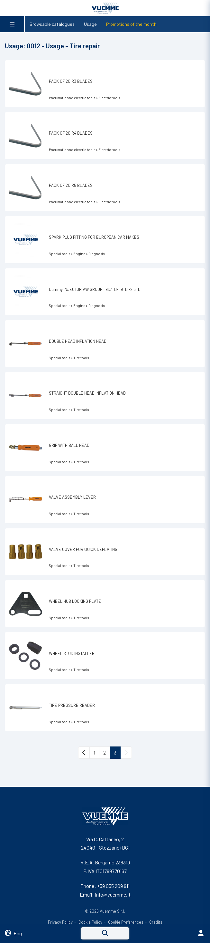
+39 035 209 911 (113, 886)
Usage (90, 24)
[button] (43, 933)
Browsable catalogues (52, 24)
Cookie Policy (90, 922)
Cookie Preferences (125, 922)
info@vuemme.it (113, 894)
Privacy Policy (60, 922)
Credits (155, 922)
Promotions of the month (131, 24)
